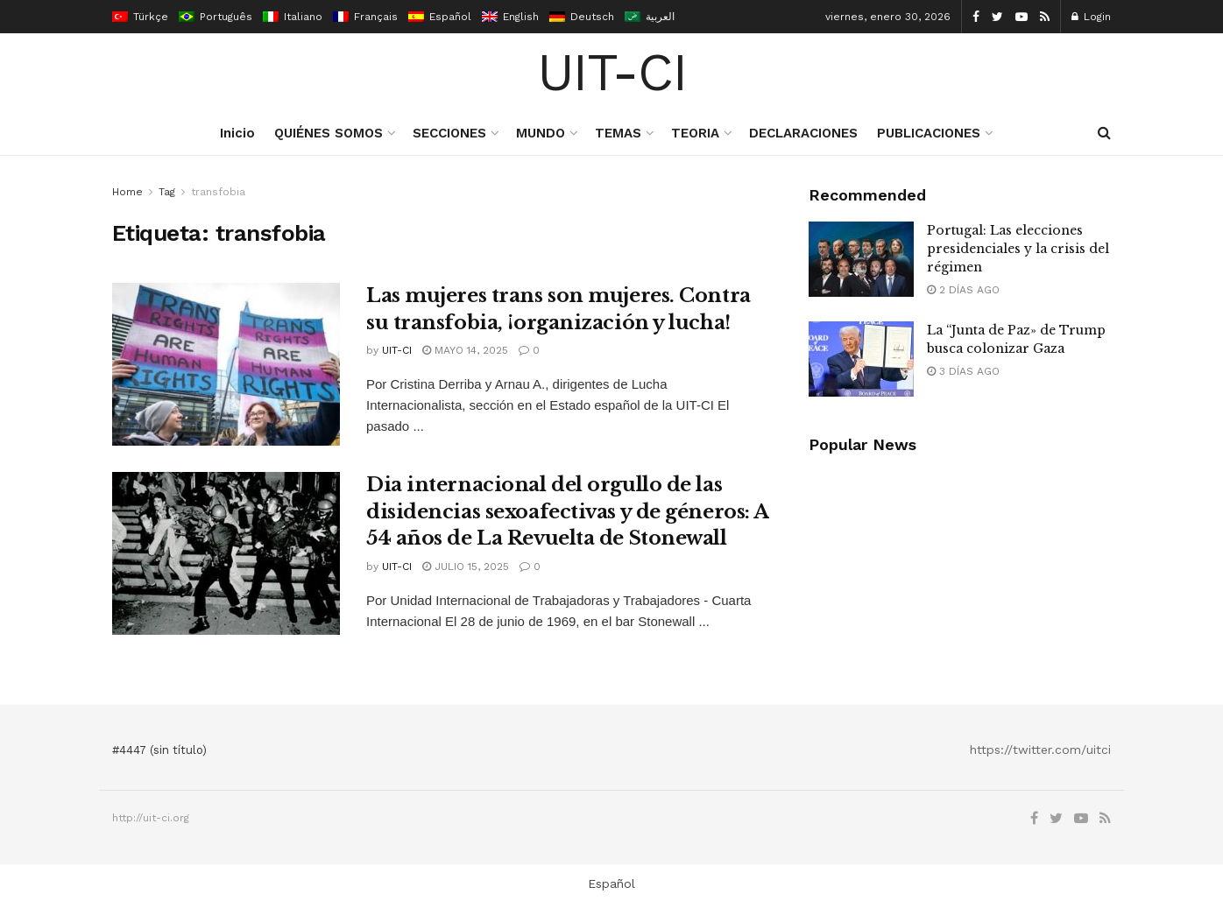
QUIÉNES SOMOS (328, 133)
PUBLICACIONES (928, 133)
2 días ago (963, 290)
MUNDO (540, 133)
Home (127, 192)
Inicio (237, 133)
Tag (167, 192)
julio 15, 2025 (465, 566)
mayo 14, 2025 (465, 350)
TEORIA (695, 133)
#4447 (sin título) (159, 750)
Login (1091, 17)
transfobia (218, 192)
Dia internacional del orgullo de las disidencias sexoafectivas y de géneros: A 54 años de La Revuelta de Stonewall (567, 512)
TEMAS (618, 133)
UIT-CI (612, 72)
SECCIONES (449, 133)
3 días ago (963, 371)
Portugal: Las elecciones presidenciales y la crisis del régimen (1018, 248)
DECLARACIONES (803, 133)
